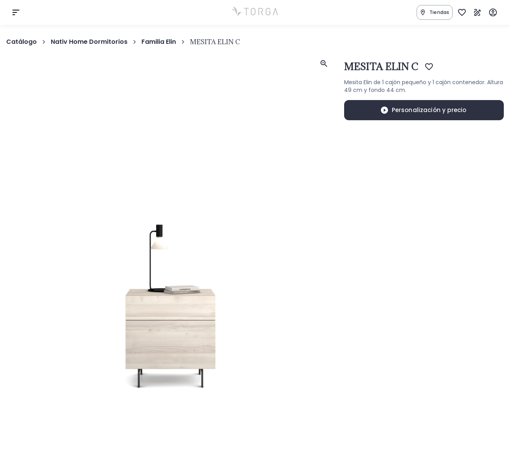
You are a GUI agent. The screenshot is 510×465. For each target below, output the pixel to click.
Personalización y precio (423, 110)
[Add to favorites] (429, 66)
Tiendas (434, 12)
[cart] (15, 12)
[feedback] (324, 63)
